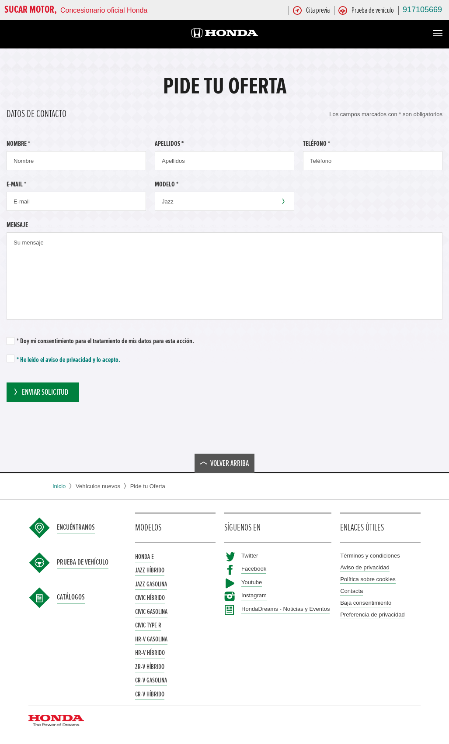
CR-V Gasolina (151, 680)
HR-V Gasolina (151, 639)
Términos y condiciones (370, 555)
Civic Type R (148, 625)
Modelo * (166, 184)
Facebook (253, 568)
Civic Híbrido (150, 597)
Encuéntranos (76, 527)
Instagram (254, 595)
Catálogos (71, 597)
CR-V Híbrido (149, 694)
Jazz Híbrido (149, 570)
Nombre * (18, 143)
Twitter (249, 555)
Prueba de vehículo (82, 562)
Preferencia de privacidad (372, 614)
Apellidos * (169, 143)
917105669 (422, 9)
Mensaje (17, 224)
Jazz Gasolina (151, 584)
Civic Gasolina (151, 611)
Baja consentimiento (365, 602)
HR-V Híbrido (150, 652)
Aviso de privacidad (365, 567)
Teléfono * (316, 143)
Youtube (251, 582)
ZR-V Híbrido (149, 666)
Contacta (351, 591)
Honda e (144, 556)
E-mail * (16, 184)
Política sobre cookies (367, 579)
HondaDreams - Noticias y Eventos (285, 609)
